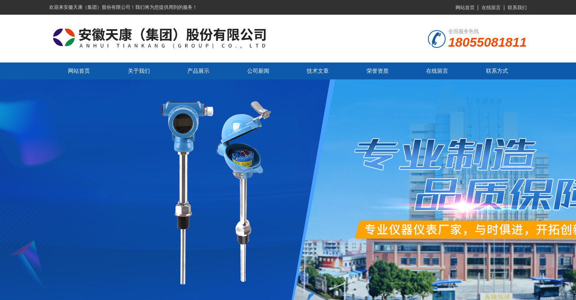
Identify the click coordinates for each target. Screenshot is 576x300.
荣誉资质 (378, 71)
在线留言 (491, 7)
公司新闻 (258, 71)
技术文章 (318, 71)
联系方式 (497, 71)
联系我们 (517, 7)
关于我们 (139, 71)
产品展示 (198, 71)
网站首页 (465, 7)
